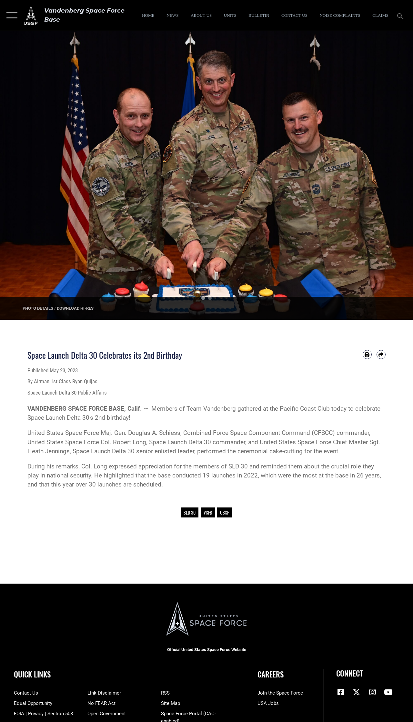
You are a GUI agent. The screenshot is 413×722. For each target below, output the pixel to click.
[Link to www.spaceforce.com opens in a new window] (280, 693)
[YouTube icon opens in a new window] (388, 692)
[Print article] (367, 354)
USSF (224, 512)
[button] (10, 15)
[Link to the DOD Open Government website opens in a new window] (106, 714)
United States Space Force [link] (63, 432)
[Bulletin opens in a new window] (259, 15)
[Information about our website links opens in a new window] (104, 693)
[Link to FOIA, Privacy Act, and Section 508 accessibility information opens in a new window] (43, 714)
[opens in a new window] (340, 15)
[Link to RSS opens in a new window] (165, 693)
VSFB (208, 512)
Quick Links (32, 674)
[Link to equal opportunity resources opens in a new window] (33, 703)
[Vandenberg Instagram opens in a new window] (372, 692)
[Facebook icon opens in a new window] (341, 692)
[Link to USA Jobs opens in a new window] (268, 703)
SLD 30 (190, 512)
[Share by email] (381, 354)
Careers (270, 674)
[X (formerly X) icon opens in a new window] (356, 692)
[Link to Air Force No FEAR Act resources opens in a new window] (101, 703)
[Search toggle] (401, 15)
